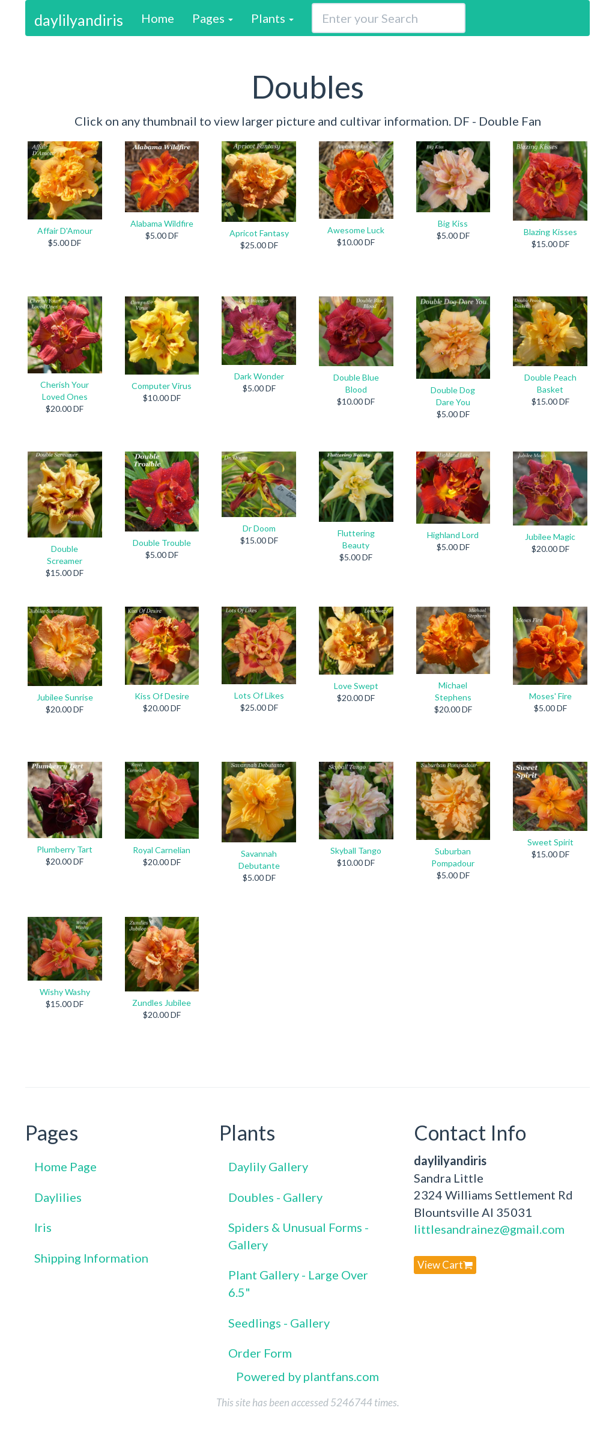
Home (157, 18)
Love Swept (356, 686)
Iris (43, 1227)
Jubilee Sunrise (65, 697)
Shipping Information (91, 1258)
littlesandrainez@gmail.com (489, 1229)
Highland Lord (453, 535)
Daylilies (58, 1197)
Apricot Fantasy (259, 233)
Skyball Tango (355, 850)
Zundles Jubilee (161, 1002)
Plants (272, 18)
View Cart (445, 1264)
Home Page (65, 1166)
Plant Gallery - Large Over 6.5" (298, 1283)
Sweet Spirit (550, 842)
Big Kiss (453, 223)
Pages (212, 18)
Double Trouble (162, 543)
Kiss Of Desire (162, 696)
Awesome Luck (355, 230)
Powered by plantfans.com (307, 1376)
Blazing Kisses (550, 232)
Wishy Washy (65, 992)
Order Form (260, 1353)
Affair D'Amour (64, 230)
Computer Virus (162, 386)
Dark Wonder (259, 376)
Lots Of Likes (259, 695)
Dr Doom (259, 528)
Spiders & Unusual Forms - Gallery (298, 1236)
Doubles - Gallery (275, 1197)
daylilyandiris (78, 20)
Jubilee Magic (550, 536)
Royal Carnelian (161, 850)
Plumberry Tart (64, 849)
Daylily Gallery (268, 1166)
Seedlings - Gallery (279, 1323)
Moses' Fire (550, 696)
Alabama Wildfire (161, 223)
